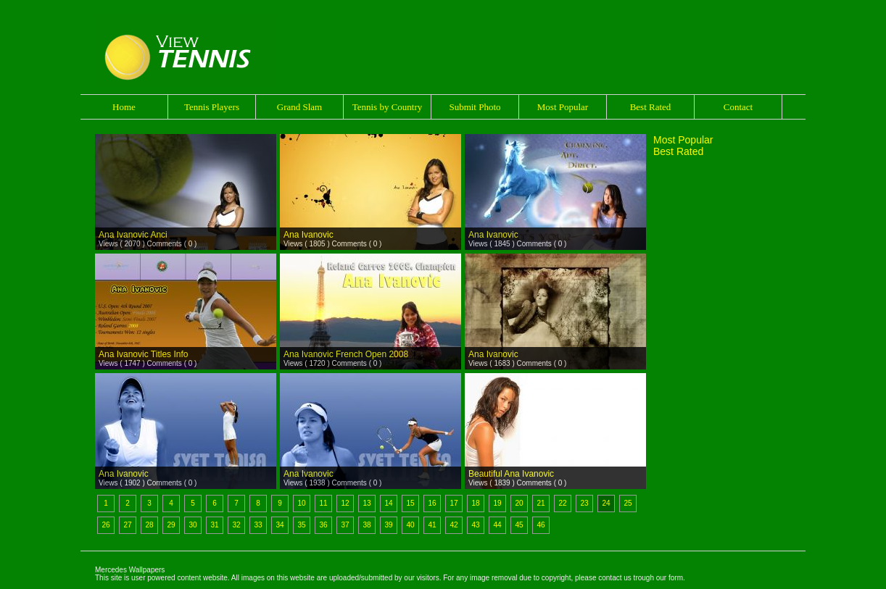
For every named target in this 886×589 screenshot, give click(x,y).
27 (127, 525)
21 (541, 503)
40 (410, 525)
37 (345, 525)
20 (519, 503)
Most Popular (562, 106)
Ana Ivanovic (308, 235)
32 (236, 525)
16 (432, 503)
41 (432, 525)
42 (454, 525)
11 (323, 503)
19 (497, 503)
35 (301, 525)
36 (323, 525)
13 (366, 503)
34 (279, 525)
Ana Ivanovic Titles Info (143, 354)
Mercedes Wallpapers (130, 570)
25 (628, 503)
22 (562, 503)
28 (149, 525)
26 (105, 525)
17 (454, 503)
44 (497, 525)
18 (475, 503)
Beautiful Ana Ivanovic (511, 474)
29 (171, 525)
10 (301, 503)
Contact (738, 106)
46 (541, 525)
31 (214, 525)
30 (192, 525)
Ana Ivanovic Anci (133, 235)
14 (388, 503)
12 (345, 503)
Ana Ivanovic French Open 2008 (345, 354)
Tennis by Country (387, 106)
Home (124, 106)
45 (519, 525)
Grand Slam (299, 106)
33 (258, 525)
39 (388, 525)
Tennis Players (211, 106)
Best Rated (650, 106)
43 (475, 525)
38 (366, 525)
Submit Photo (474, 106)
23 (584, 503)
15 (410, 503)
